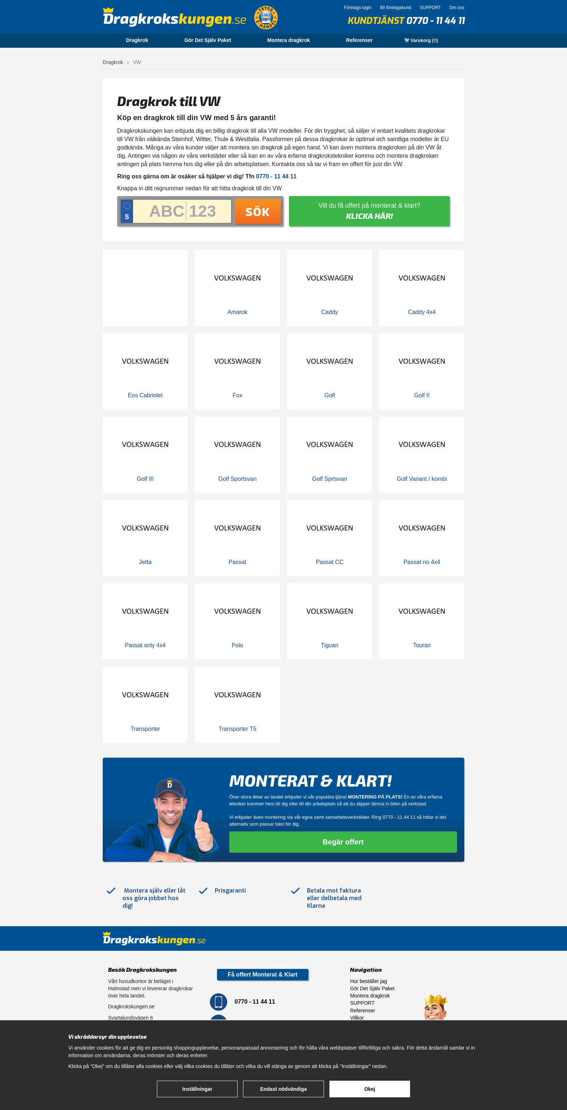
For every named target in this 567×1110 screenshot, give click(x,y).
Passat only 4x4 (145, 645)
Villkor (357, 1018)
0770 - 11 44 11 (435, 21)
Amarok (237, 312)
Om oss (456, 7)
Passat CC (329, 562)
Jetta (145, 562)
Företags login (357, 7)
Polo (237, 645)
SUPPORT (430, 7)
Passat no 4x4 (422, 562)
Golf (329, 395)
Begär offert (343, 842)
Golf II (422, 395)
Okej (369, 1089)
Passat (237, 562)
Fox (237, 395)
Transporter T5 (237, 729)
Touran (422, 645)
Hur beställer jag (368, 981)
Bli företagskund (395, 7)
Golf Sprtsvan (329, 479)
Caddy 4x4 (422, 312)
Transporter (145, 729)
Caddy (329, 312)
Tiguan (329, 645)
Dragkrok (137, 40)
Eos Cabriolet (145, 395)
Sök (258, 211)
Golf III (145, 479)
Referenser (359, 40)
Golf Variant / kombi (422, 479)
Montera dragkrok (288, 40)
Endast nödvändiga (283, 1089)
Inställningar (197, 1089)
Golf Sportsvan (237, 479)
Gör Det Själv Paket (207, 40)
